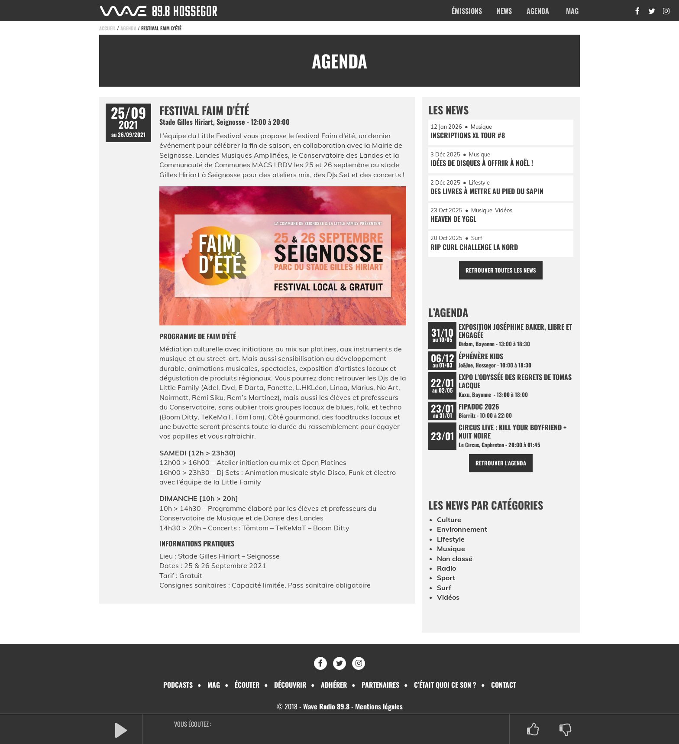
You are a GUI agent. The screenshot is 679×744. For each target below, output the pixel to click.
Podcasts (176, 684)
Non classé (454, 559)
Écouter (245, 684)
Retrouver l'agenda (500, 463)
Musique (451, 549)
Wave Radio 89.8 (326, 707)
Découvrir (289, 684)
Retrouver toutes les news (501, 270)
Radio (446, 568)
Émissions (467, 11)
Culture (449, 520)
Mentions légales (379, 707)
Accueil (107, 28)
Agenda (538, 11)
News (504, 11)
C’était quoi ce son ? (446, 684)
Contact (504, 684)
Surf (444, 588)
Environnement (462, 530)
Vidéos (448, 598)
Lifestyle (451, 539)
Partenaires (381, 684)
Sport (446, 578)
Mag (572, 11)
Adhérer (333, 684)
